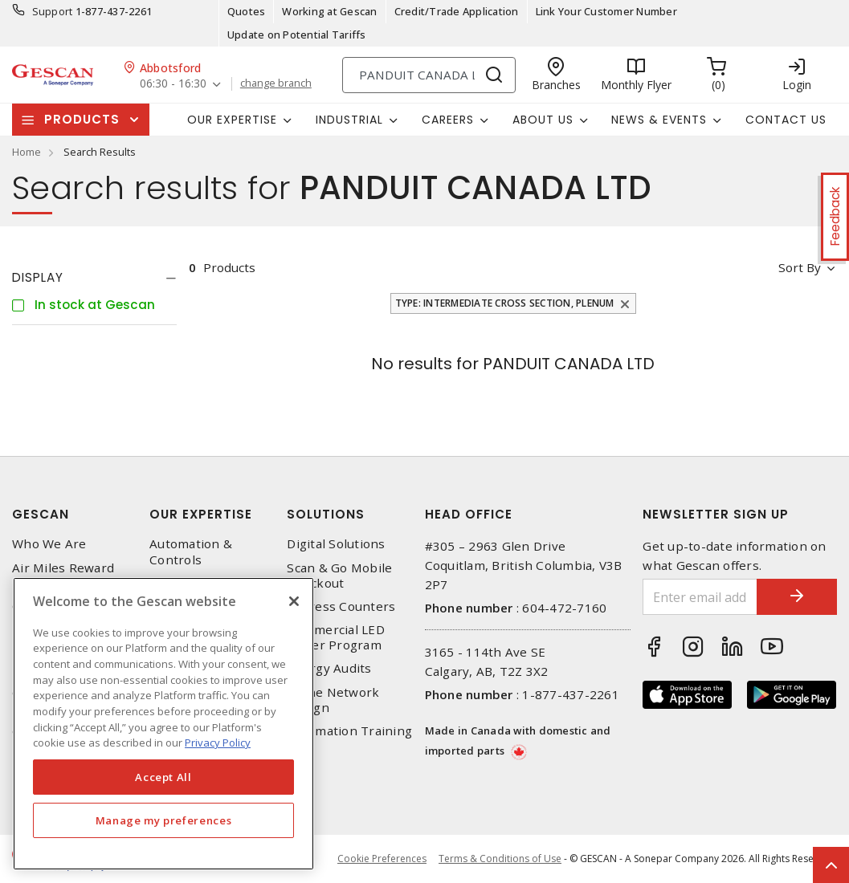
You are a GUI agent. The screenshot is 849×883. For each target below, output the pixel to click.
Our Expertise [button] (232, 120)
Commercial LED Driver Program (336, 637)
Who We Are (49, 543)
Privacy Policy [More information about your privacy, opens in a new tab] (218, 742)
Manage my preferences (164, 820)
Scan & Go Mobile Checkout (339, 575)
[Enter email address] (700, 597)
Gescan (40, 514)
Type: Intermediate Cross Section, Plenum (504, 303)
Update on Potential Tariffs (296, 34)
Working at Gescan (329, 11)
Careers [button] (448, 120)
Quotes (246, 11)
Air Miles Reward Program (63, 575)
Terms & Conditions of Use (500, 858)
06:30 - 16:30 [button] (173, 84)
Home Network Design (333, 700)
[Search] (429, 75)
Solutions (326, 514)
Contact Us (786, 120)
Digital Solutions (336, 543)
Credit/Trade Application (456, 11)
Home (26, 151)
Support (52, 11)
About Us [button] (542, 120)
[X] (294, 601)
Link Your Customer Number (606, 11)
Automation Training (349, 731)
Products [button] (82, 119)
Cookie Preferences (382, 859)
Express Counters (341, 606)
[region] (163, 723)
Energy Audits (329, 668)
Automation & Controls (190, 551)
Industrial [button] (349, 120)
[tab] (94, 277)
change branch (276, 83)
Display (37, 277)
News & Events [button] (659, 120)
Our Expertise (200, 514)
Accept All (163, 777)
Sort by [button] (799, 267)
